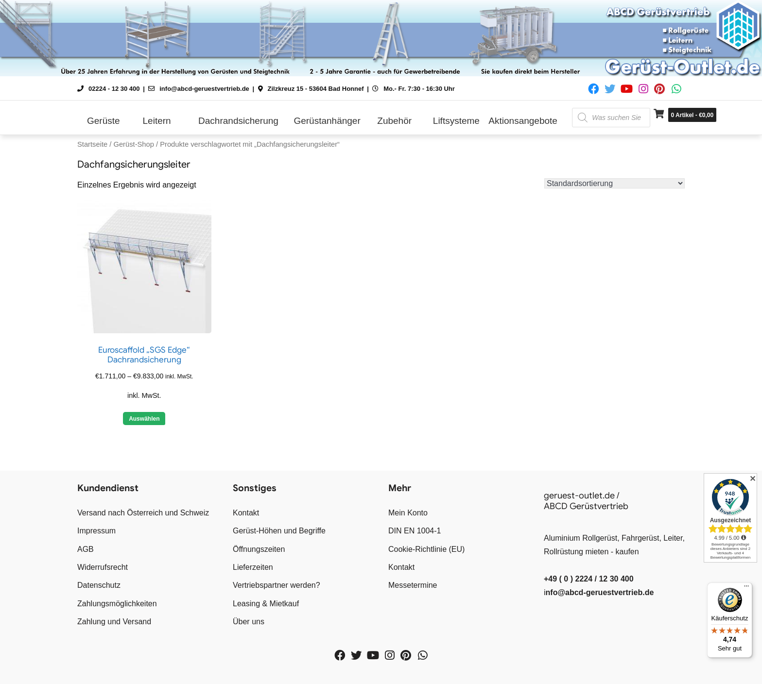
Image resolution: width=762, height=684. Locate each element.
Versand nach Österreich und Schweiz (143, 513)
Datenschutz (99, 585)
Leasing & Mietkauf (266, 603)
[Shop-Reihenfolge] (614, 183)
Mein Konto (408, 513)
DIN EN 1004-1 (414, 531)
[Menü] (746, 588)
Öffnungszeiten (259, 549)
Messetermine (412, 585)
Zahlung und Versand (114, 621)
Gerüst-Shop (133, 144)
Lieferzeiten (253, 567)
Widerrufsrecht (102, 567)
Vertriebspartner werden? (276, 585)
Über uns (248, 621)
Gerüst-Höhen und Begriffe (279, 531)
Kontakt (246, 513)
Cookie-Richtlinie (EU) (426, 549)
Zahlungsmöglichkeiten (117, 603)
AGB (85, 549)
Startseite (92, 144)
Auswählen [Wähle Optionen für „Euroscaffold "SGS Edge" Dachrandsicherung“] (144, 418)
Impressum (96, 531)
